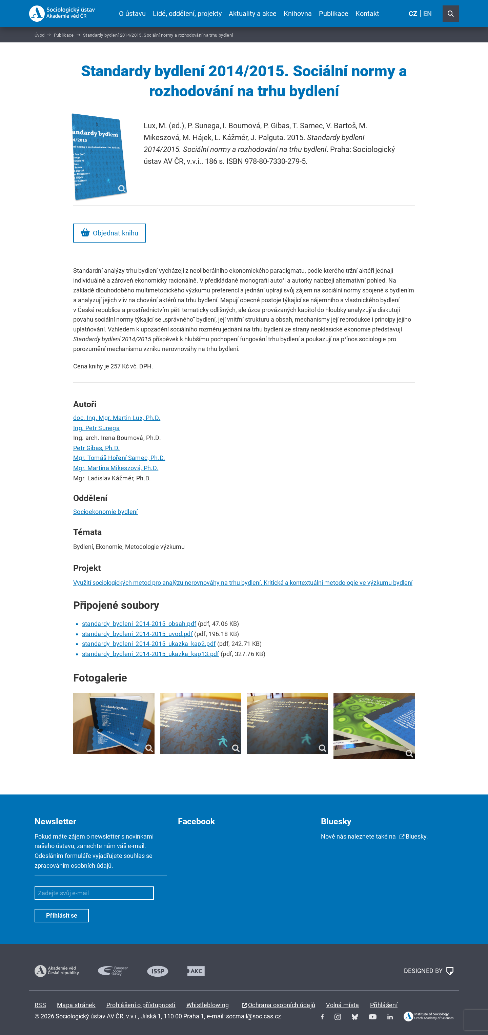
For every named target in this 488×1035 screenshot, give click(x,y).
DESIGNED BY (428, 971)
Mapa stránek (76, 1005)
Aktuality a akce (253, 13)
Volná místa (342, 1005)
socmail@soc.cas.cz (253, 1016)
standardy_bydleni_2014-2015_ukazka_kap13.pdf (150, 653)
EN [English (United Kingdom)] (427, 13)
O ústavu (132, 13)
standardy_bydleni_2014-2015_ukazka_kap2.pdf (149, 643)
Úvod (39, 35)
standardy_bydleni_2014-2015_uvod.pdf (137, 633)
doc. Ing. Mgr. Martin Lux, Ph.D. (116, 417)
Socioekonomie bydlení (105, 511)
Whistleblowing (207, 1005)
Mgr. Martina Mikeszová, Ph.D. (115, 468)
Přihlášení (384, 1005)
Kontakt (367, 13)
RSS (40, 1005)
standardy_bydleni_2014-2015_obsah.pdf (139, 623)
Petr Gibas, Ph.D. (96, 448)
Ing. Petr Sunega (96, 428)
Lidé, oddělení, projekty (187, 13)
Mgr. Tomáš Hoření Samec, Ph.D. (119, 457)
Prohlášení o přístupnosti (141, 1005)
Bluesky (416, 836)
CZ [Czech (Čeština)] (413, 13)
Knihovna (298, 13)
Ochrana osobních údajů (281, 1005)
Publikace (333, 13)
